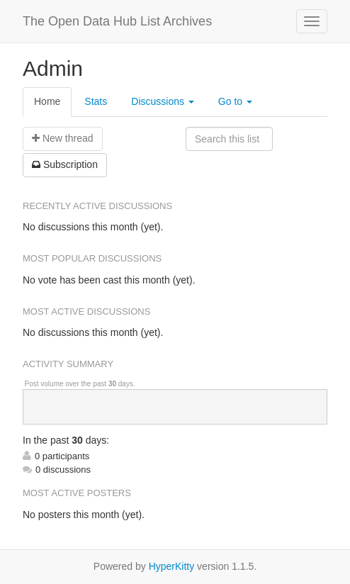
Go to (235, 101)
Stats (95, 101)
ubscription (65, 164)
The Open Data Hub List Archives (117, 21)
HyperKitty (172, 566)
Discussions (162, 101)
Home (47, 101)
